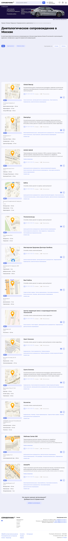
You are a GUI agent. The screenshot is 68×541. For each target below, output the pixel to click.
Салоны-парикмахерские (29, 172)
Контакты (22, 534)
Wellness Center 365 (31, 436)
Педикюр (62, 414)
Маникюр (35, 294)
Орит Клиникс (29, 339)
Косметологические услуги (49, 456)
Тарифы (22, 535)
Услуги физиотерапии (59, 132)
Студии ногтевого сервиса (29, 292)
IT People (64, 537)
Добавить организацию (34, 503)
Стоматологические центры (30, 196)
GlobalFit (27, 465)
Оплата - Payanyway (6, 537)
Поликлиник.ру (29, 217)
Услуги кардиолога (43, 230)
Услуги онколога (27, 324)
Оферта (22, 537)
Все (3, 46)
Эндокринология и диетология (25, 23)
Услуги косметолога (28, 99)
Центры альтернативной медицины (48, 168)
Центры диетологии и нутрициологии (41, 99)
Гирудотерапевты (57, 259)
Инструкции (30, 534)
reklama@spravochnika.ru (60, 521)
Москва (8, 23)
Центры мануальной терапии (42, 196)
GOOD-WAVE (28, 150)
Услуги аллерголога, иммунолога (31, 230)
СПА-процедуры (38, 456)
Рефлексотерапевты (45, 353)
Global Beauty (28, 84)
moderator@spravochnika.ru (60, 522)
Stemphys (27, 117)
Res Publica (28, 280)
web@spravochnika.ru (61, 519)
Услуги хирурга (34, 324)
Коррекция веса (27, 101)
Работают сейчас (20, 46)
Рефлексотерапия (46, 351)
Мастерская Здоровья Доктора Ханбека (38, 247)
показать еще (26, 136)
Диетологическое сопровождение (38, 101)
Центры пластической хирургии (47, 195)
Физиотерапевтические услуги (30, 132)
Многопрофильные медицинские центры (32, 232)
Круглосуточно (10, 46)
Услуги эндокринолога (36, 351)
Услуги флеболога (41, 482)
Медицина (13, 23)
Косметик (27, 402)
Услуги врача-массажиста (54, 170)
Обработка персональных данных (9, 534)
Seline (26, 183)
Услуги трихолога (53, 99)
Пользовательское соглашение (9, 535)
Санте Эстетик (29, 369)
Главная (3, 23)
